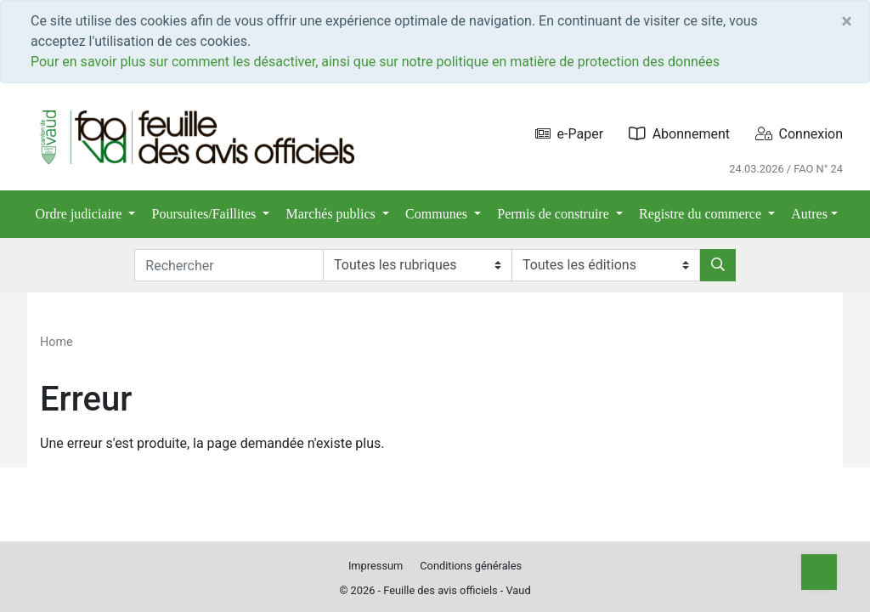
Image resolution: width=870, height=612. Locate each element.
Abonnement (679, 134)
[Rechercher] (718, 265)
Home (56, 342)
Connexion (799, 134)
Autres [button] (809, 214)
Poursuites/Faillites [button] (206, 214)
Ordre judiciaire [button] (81, 214)
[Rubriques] (417, 265)
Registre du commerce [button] (702, 214)
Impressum (375, 565)
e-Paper (569, 134)
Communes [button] (438, 214)
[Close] (846, 21)
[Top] (819, 572)
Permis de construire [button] (555, 214)
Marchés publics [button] (332, 214)
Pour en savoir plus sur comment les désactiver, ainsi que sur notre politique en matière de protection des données (375, 62)
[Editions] (605, 265)
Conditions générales (471, 565)
